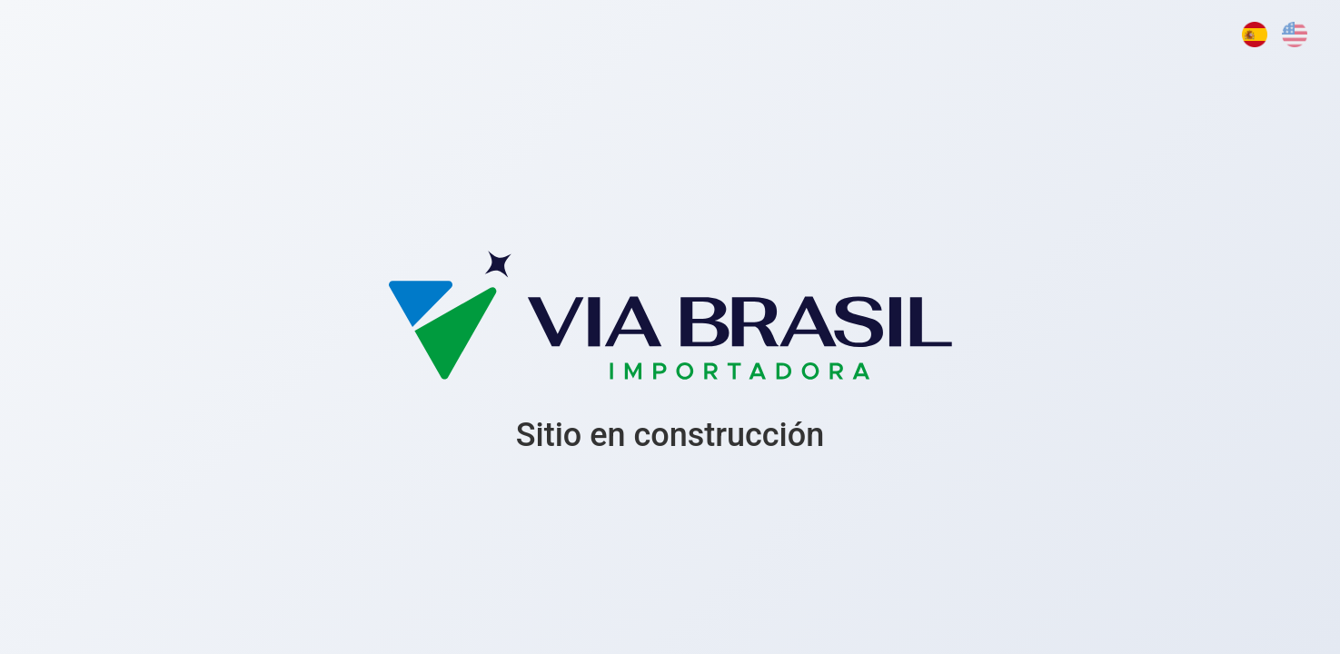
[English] (1294, 34)
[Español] (1254, 34)
